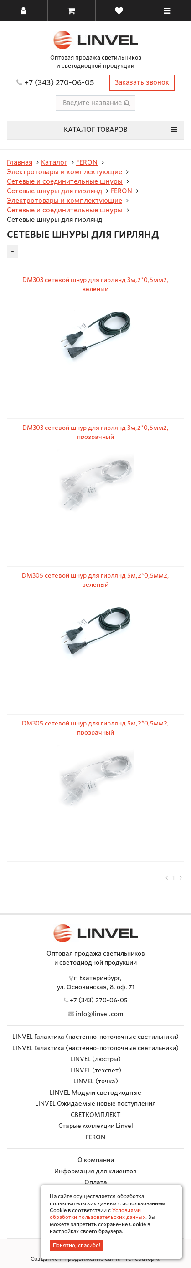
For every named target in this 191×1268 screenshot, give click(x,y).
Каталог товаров (120, 129)
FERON (95, 1137)
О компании (95, 1160)
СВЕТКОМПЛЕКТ (96, 1115)
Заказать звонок (142, 82)
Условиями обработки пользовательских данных (97, 1213)
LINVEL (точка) (95, 1081)
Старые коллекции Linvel (95, 1125)
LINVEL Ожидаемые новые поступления (95, 1103)
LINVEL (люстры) (95, 1059)
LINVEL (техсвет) (95, 1070)
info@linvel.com (99, 1014)
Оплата (95, 1182)
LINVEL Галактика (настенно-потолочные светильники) (95, 1036)
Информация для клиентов (95, 1171)
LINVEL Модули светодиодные (95, 1092)
